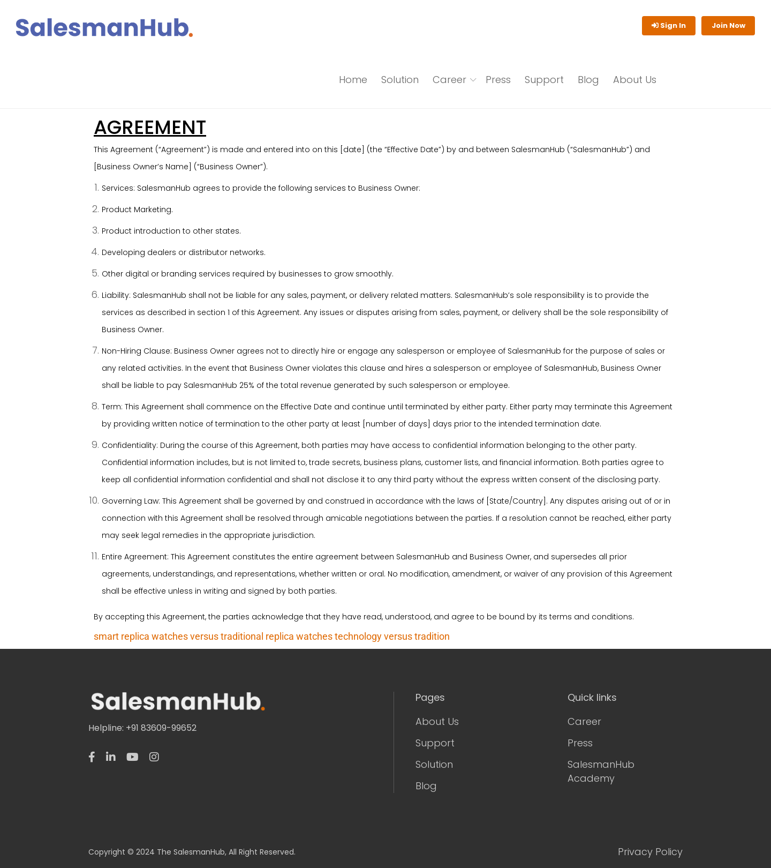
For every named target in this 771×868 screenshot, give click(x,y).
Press (498, 79)
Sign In (669, 25)
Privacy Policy (650, 852)
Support (544, 79)
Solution (400, 79)
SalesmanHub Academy (601, 771)
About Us (634, 79)
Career (449, 79)
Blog (588, 79)
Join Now (728, 25)
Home (353, 79)
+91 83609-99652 (161, 728)
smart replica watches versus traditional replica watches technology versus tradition (272, 636)
